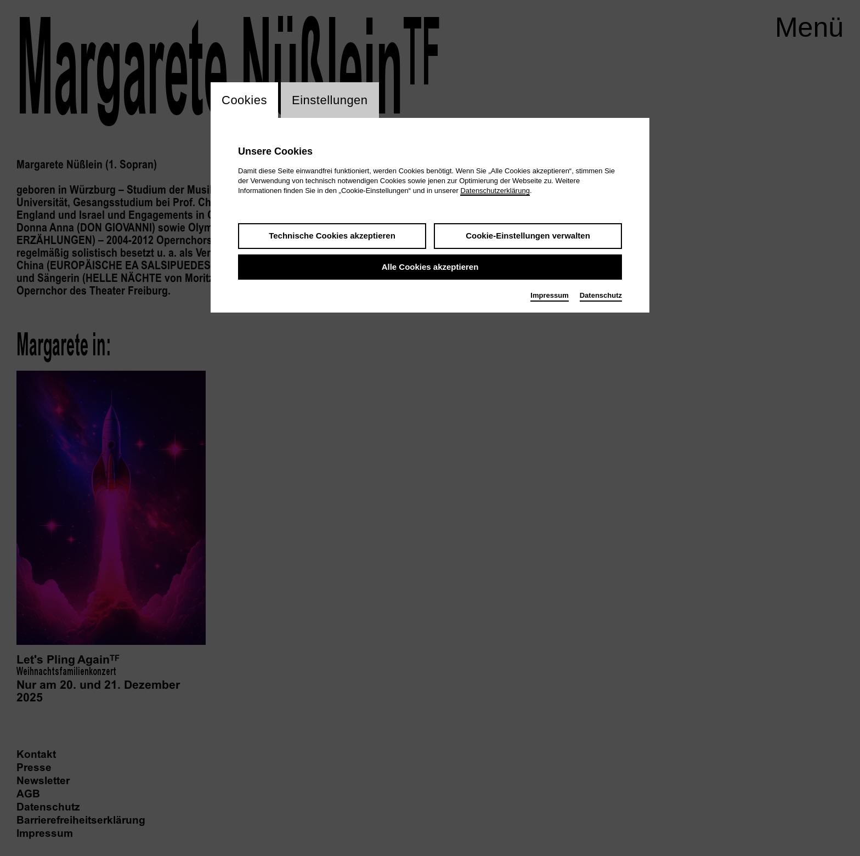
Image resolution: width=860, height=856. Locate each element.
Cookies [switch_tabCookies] (244, 100)
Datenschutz (601, 295)
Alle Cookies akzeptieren (430, 266)
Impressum (549, 295)
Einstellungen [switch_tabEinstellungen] (330, 100)
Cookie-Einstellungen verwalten (528, 235)
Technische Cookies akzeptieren (332, 235)
